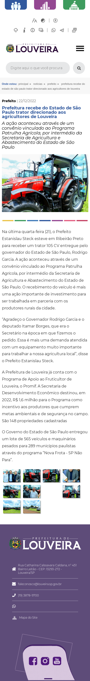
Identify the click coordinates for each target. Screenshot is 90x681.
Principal (23, 83)
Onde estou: (9, 83)
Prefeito (52, 83)
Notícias (37, 83)
